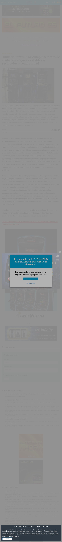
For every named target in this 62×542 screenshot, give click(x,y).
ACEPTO (7, 538)
